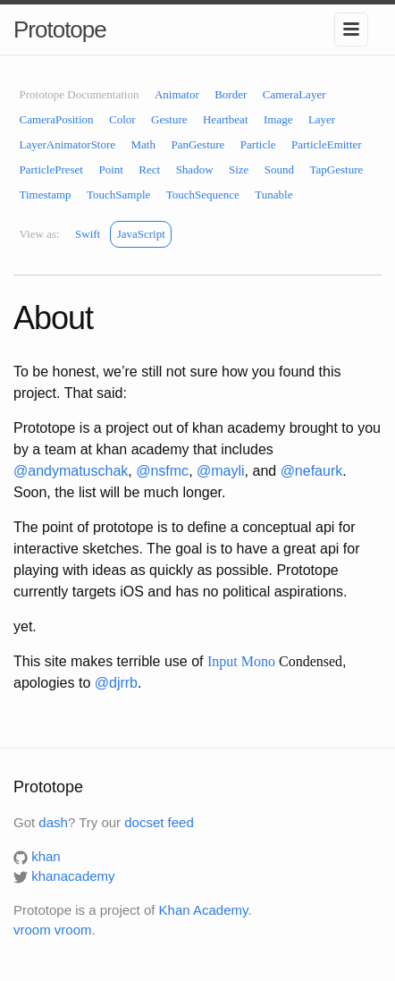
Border (230, 94)
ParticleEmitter (326, 144)
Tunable (273, 194)
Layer (321, 119)
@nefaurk (312, 470)
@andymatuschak (70, 470)
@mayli (221, 470)
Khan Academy (203, 910)
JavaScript (141, 234)
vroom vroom (52, 929)
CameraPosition (57, 119)
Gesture (169, 119)
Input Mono (241, 661)
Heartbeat (225, 119)
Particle (258, 144)
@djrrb (116, 682)
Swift (87, 234)
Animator (177, 94)
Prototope (59, 29)
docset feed (159, 822)
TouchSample (118, 194)
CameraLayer (294, 94)
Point (110, 169)
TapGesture (337, 169)
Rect (149, 169)
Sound (279, 169)
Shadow (195, 169)
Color (122, 119)
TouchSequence (203, 194)
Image (278, 119)
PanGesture (197, 144)
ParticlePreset (51, 169)
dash (53, 822)
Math (143, 144)
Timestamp (45, 194)
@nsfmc (162, 470)
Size (238, 169)
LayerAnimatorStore (68, 144)
